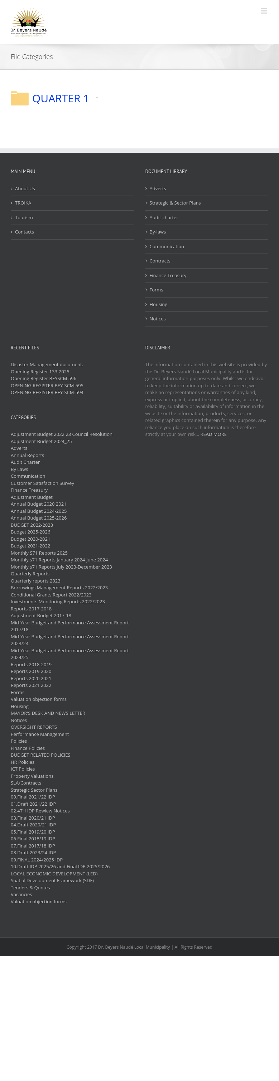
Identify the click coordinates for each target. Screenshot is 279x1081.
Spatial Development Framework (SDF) (52, 880)
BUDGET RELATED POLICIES (41, 755)
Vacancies (21, 894)
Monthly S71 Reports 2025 (39, 553)
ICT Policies (23, 769)
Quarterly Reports (30, 573)
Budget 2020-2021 (30, 539)
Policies (19, 741)
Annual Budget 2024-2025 (39, 511)
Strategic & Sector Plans (175, 203)
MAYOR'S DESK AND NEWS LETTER (48, 713)
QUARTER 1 (60, 98)
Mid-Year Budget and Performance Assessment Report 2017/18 (70, 626)
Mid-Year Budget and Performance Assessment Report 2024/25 (70, 654)
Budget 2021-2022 (30, 545)
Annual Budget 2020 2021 (39, 504)
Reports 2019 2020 (31, 671)
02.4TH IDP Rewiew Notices (40, 810)
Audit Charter (25, 462)
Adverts (158, 188)
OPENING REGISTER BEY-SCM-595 (47, 385)
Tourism (24, 217)
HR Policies (22, 762)
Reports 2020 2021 (31, 678)
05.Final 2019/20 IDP (33, 832)
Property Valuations (32, 776)
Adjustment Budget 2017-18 (41, 615)
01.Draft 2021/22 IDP (33, 804)
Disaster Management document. (47, 364)
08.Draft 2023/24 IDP (33, 852)
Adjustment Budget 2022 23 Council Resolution (61, 434)
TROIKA (23, 203)
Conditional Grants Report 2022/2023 (51, 594)
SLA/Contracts (26, 783)
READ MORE (214, 434)
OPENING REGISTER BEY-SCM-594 (47, 392)
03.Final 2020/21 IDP (33, 818)
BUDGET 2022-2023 (32, 525)
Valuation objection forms (39, 699)
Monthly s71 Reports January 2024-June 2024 (59, 559)
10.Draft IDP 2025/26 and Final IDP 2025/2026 (60, 866)
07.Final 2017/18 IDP (33, 845)
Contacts (24, 232)
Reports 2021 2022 (31, 685)
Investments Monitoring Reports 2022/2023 (58, 601)
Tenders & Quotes (30, 887)
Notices (158, 318)
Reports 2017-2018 (31, 608)
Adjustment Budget (32, 497)
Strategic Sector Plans (34, 790)
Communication (167, 246)
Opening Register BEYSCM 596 (43, 378)
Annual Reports (27, 455)
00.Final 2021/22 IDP (33, 796)
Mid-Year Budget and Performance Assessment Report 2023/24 (70, 640)
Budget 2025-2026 (30, 532)
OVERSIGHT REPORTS (34, 727)
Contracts (160, 260)
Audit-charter (164, 217)
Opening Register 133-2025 (40, 371)
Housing (159, 304)
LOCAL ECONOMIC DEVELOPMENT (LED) (54, 873)
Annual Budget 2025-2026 (39, 518)
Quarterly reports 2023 (36, 581)
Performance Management (40, 734)
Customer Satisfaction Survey (42, 483)
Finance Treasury (168, 275)
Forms (156, 289)
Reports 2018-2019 (31, 664)
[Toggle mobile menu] (264, 11)
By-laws (158, 232)
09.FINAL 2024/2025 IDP (37, 859)
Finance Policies (28, 748)
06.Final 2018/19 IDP (33, 838)
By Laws (19, 469)
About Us (25, 188)
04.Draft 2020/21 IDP (33, 824)
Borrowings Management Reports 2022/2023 (59, 587)
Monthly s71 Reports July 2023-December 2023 (61, 567)
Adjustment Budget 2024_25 (41, 441)
